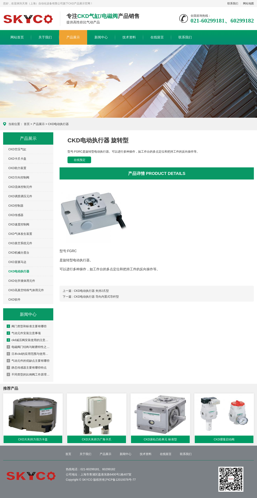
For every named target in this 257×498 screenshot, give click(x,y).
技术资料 (129, 37)
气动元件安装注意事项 (24, 333)
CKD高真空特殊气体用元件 (26, 290)
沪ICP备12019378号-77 (120, 479)
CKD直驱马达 (17, 262)
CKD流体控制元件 (20, 186)
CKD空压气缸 (17, 149)
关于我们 (45, 37)
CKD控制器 (15, 205)
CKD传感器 (15, 215)
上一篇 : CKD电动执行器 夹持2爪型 (86, 290)
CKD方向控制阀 (18, 177)
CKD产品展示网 (28, 18)
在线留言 (157, 37)
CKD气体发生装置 (20, 233)
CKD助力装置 (17, 168)
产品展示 (73, 37)
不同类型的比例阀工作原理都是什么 (28, 374)
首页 (27, 124)
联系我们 (232, 3)
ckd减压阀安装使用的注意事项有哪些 (28, 340)
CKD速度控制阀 (18, 224)
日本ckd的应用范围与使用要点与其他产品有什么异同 (28, 353)
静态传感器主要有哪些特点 (27, 367)
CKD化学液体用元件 (21, 280)
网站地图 (248, 3)
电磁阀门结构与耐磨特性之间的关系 (28, 347)
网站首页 (17, 37)
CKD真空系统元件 (20, 243)
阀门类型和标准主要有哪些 (27, 326)
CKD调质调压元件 (20, 196)
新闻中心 (101, 37)
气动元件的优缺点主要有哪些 (28, 360)
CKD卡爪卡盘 (17, 158)
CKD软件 (14, 299)
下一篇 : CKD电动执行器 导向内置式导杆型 (91, 296)
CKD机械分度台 (18, 252)
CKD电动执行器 (58, 124)
